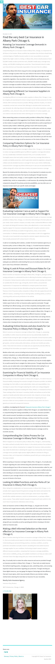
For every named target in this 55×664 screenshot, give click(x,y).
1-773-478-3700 (7, 591)
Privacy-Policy (14, 656)
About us (21, 656)
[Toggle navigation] (2, 1)
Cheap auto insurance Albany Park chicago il (37, 407)
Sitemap (6, 656)
